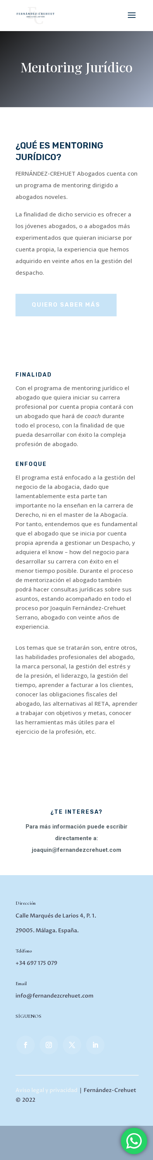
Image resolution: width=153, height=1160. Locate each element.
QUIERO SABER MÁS (66, 304)
